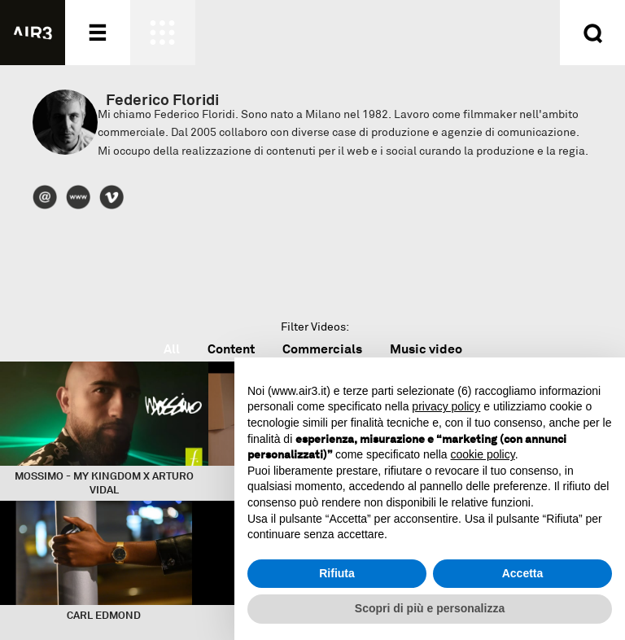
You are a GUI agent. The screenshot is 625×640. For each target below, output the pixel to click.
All (172, 348)
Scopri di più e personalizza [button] (430, 608)
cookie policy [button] (483, 454)
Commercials (322, 348)
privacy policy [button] (446, 406)
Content (231, 348)
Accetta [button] (523, 573)
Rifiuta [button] (337, 573)
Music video (426, 348)
